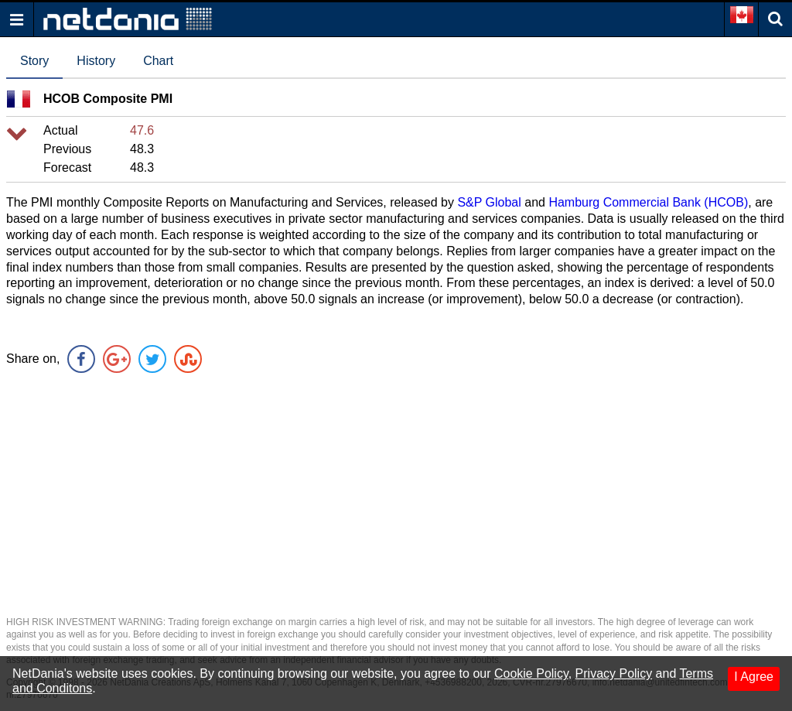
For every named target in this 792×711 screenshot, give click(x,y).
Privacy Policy (614, 673)
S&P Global (489, 202)
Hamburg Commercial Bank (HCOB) (648, 202)
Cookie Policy (531, 673)
